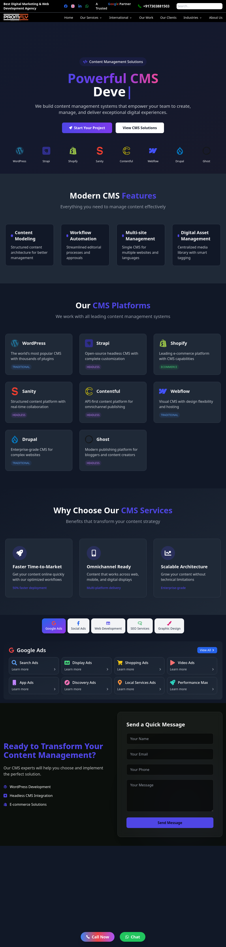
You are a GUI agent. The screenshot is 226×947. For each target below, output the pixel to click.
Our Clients (168, 17)
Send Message (173, 822)
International (120, 17)
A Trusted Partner (113, 6)
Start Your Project (87, 130)
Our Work (146, 17)
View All (207, 650)
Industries (193, 17)
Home (68, 17)
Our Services (91, 17)
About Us (215, 17)
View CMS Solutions (140, 130)
